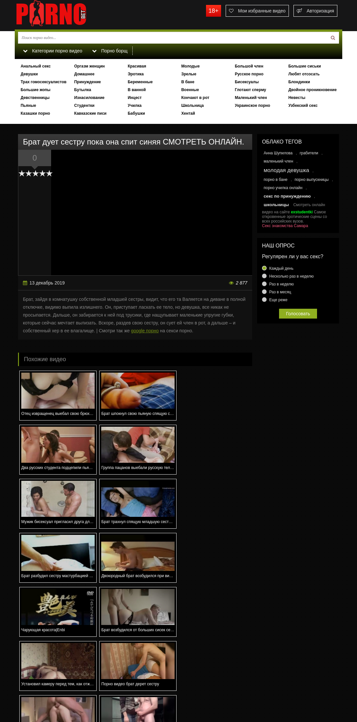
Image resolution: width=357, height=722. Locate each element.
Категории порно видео (52, 50)
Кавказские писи (90, 113)
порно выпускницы (311, 179)
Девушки (29, 74)
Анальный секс (36, 66)
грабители (309, 153)
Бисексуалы (247, 82)
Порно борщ (109, 50)
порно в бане (276, 179)
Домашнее (84, 74)
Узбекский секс (302, 105)
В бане (187, 82)
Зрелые (188, 74)
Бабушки (136, 113)
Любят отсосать (303, 74)
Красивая (137, 66)
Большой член (249, 66)
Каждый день (281, 268)
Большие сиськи (304, 66)
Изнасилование (89, 97)
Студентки (84, 105)
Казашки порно (35, 113)
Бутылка (82, 90)
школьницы (276, 204)
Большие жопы (35, 90)
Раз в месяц (280, 292)
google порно (145, 330)
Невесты (296, 97)
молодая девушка (286, 170)
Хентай (188, 113)
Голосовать (298, 313)
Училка (134, 105)
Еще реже (278, 300)
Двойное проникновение (312, 90)
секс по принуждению (287, 196)
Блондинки (299, 82)
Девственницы (35, 97)
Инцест (134, 97)
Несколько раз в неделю (291, 276)
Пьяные (28, 105)
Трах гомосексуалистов (43, 82)
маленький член (278, 161)
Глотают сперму (250, 90)
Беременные (140, 82)
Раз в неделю (281, 284)
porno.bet (64, 14)
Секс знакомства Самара (285, 226)
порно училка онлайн (283, 187)
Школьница (192, 105)
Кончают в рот (195, 97)
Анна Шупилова (278, 153)
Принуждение (87, 82)
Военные (190, 90)
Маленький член (251, 97)
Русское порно (249, 74)
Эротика (136, 74)
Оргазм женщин (89, 66)
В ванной (137, 90)
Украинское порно (252, 105)
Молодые (190, 66)
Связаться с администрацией (48, 694)
